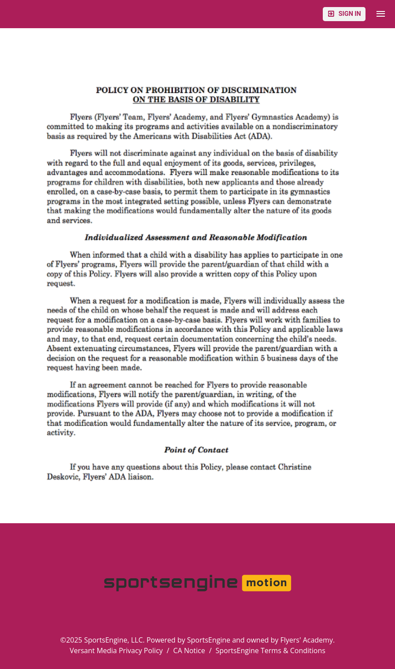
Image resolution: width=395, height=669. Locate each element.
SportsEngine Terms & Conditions (270, 650)
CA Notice (189, 650)
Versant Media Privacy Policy (116, 650)
